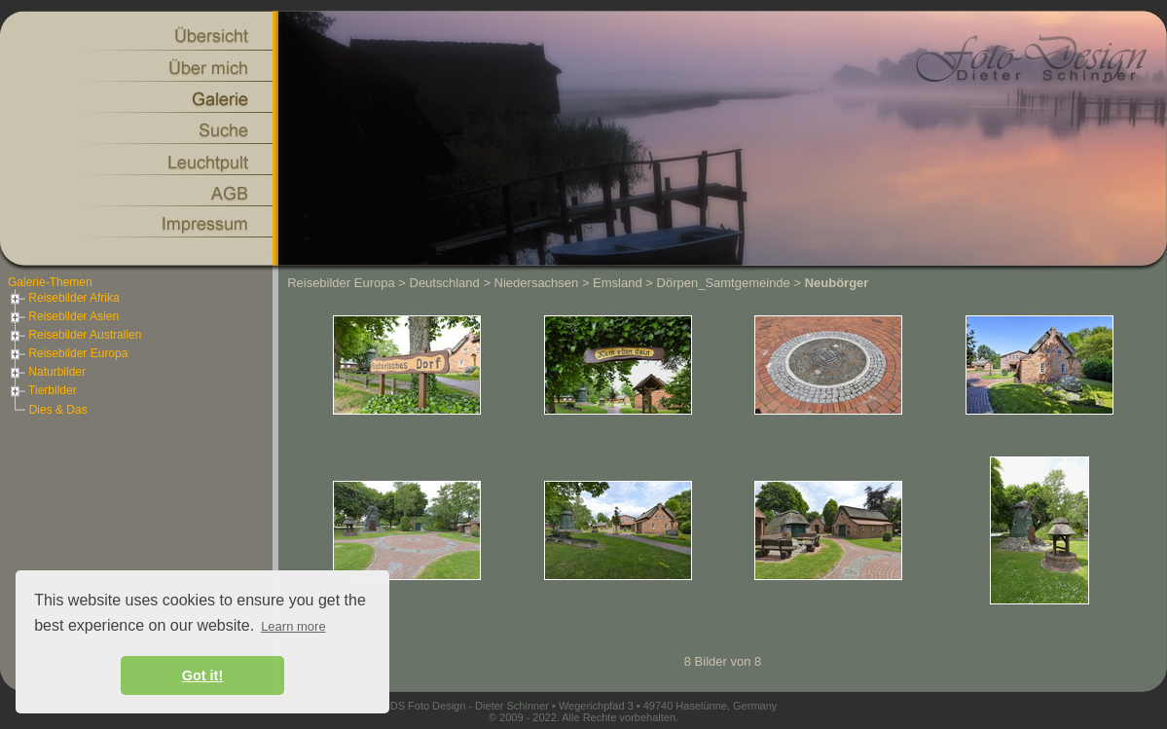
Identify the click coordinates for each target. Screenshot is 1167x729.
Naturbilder (47, 372)
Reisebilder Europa (68, 353)
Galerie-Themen (50, 282)
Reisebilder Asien (63, 316)
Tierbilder (42, 390)
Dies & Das (58, 410)
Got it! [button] (202, 675)
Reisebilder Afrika (64, 298)
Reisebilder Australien (74, 335)
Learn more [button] (293, 626)
